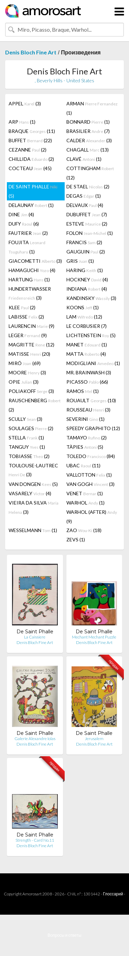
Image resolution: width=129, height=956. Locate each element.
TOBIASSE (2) (29, 456)
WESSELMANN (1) (33, 530)
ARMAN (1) (92, 108)
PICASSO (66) (87, 382)
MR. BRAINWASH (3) (88, 372)
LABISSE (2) (26, 317)
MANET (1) (86, 344)
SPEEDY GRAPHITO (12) (93, 428)
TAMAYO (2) (86, 437)
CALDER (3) (89, 140)
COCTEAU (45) (30, 168)
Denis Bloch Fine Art (30, 52)
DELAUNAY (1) (31, 205)
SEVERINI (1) (85, 419)
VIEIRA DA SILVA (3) (33, 507)
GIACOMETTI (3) (35, 261)
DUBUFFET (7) (86, 214)
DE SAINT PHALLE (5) (33, 191)
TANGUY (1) (27, 447)
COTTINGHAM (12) (90, 172)
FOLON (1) (89, 233)
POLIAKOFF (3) (31, 391)
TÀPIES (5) (84, 447)
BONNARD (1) (88, 122)
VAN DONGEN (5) (33, 484)
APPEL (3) (25, 103)
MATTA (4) (86, 354)
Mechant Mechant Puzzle (94, 637)
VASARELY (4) (30, 493)
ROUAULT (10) (91, 400)
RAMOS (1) (82, 391)
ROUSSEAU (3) (88, 410)
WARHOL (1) (85, 503)
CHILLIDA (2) (31, 159)
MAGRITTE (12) (31, 344)
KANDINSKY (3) (91, 298)
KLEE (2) (22, 307)
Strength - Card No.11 (34, 840)
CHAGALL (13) (87, 150)
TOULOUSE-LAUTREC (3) (33, 470)
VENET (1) (84, 493)
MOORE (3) (27, 372)
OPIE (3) (24, 382)
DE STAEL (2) (87, 186)
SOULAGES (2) (31, 428)
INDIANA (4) (86, 289)
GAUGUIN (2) (85, 251)
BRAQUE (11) (32, 131)
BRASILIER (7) (88, 131)
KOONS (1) (82, 307)
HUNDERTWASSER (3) (30, 293)
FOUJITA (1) (27, 246)
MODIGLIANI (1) (93, 363)
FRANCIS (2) (84, 242)
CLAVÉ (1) (83, 159)
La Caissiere (34, 637)
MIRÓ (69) (25, 363)
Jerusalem (94, 738)
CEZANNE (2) (27, 150)
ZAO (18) (83, 530)
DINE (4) (21, 214)
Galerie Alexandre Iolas (34, 738)
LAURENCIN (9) (31, 326)
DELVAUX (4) (84, 205)
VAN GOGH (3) (90, 484)
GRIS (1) (80, 261)
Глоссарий (113, 893)
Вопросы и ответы (64, 935)
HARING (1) (84, 270)
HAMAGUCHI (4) (32, 270)
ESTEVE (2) (86, 224)
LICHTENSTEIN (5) (91, 335)
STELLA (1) (26, 437)
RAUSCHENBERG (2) (35, 405)
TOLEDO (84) (90, 456)
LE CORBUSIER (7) (86, 326)
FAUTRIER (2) (28, 233)
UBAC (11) (83, 465)
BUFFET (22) (30, 140)
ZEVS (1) (75, 539)
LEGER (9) (28, 335)
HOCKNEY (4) (87, 279)
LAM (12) (84, 317)
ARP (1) (22, 122)
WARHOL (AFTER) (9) (91, 516)
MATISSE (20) (29, 354)
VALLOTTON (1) (89, 475)
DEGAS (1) (83, 196)
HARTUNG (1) (29, 279)
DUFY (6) (24, 224)
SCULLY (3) (25, 419)
